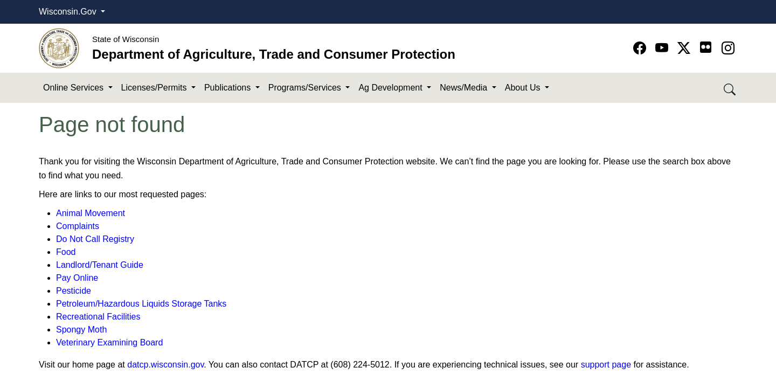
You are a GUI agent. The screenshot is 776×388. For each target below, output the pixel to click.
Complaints (77, 226)
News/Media (464, 87)
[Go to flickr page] (705, 47)
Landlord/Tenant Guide (99, 264)
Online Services (74, 87)
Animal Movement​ (90, 213)
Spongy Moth (81, 329)
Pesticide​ (73, 290)
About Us (524, 87)
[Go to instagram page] (728, 48)
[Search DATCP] (730, 88)
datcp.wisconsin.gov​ (165, 364)
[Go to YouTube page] (663, 48)
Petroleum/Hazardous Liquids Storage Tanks (141, 303)
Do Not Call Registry (95, 239)
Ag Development (391, 87)
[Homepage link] (59, 47)
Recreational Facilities (98, 316)
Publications (228, 87)
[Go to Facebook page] (641, 48)
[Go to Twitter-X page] (685, 48)
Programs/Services (306, 87)
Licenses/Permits (155, 87)
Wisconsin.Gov (69, 11)
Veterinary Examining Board (109, 342)
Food (65, 252)
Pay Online (77, 277)
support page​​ (606, 364)
